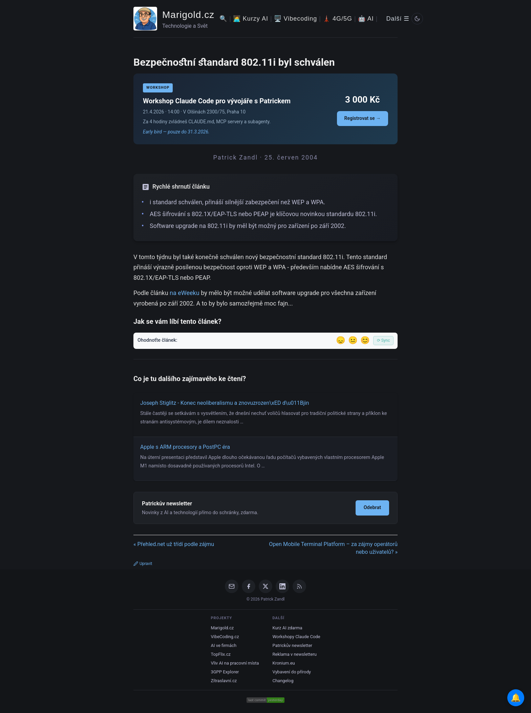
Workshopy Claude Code (296, 636)
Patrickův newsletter (293, 645)
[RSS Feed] (299, 586)
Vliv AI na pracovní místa (235, 663)
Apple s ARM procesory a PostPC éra (185, 447)
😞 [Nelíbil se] (340, 340)
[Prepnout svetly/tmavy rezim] (417, 18)
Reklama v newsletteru (295, 654)
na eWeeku (184, 292)
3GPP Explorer (225, 671)
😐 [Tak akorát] (353, 340)
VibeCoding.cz (225, 636)
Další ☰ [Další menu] (397, 18)
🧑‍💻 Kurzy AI (250, 18)
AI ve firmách (223, 645)
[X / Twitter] (265, 586)
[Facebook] (248, 586)
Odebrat (372, 507)
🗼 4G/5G (337, 18)
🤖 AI (366, 18)
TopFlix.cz (220, 654)
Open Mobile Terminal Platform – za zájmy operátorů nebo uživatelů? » (333, 548)
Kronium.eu (284, 663)
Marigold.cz (188, 14)
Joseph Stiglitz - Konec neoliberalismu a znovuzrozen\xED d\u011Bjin (224, 403)
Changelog (283, 680)
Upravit (142, 563)
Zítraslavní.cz (224, 680)
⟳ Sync (383, 340)
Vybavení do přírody (292, 671)
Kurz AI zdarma (287, 627)
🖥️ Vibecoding (295, 18)
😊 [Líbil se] (365, 340)
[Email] (231, 586)
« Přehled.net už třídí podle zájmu (173, 544)
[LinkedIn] (282, 586)
